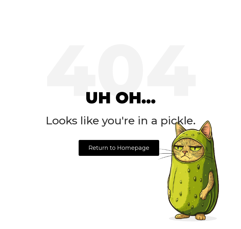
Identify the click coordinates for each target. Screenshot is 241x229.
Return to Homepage (119, 147)
